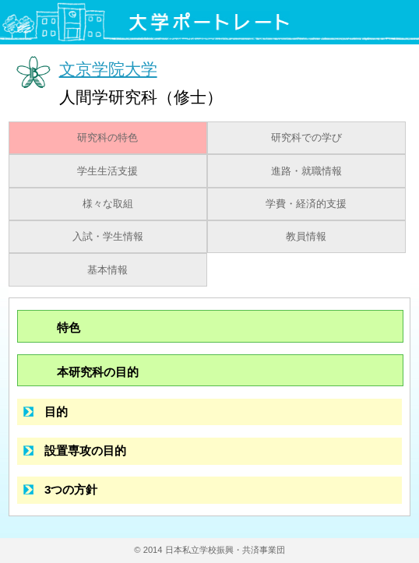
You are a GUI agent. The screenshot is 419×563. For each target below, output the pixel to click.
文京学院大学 (108, 69)
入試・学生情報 (107, 236)
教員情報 (306, 236)
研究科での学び (306, 137)
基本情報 (107, 270)
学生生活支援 (107, 171)
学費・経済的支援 (306, 204)
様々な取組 (108, 204)
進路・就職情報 (306, 171)
